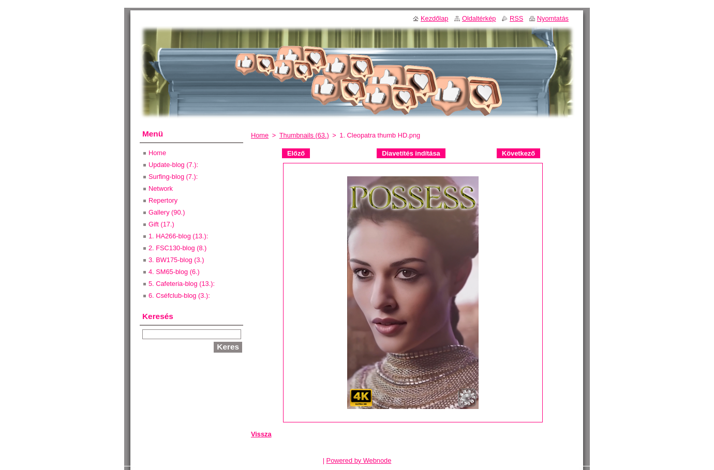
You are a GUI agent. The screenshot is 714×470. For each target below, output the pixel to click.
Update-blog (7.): (173, 165)
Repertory (162, 200)
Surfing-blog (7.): (173, 176)
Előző (296, 153)
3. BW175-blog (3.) (176, 260)
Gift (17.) (161, 224)
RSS (516, 18)
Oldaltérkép (479, 18)
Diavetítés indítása (411, 153)
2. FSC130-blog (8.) (177, 248)
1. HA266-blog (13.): (178, 236)
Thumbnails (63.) (304, 135)
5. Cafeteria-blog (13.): (181, 283)
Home (260, 135)
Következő (518, 153)
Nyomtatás (553, 18)
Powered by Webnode (359, 460)
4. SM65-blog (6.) (174, 272)
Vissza (261, 434)
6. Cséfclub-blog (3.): (179, 295)
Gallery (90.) (166, 212)
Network (160, 188)
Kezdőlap (434, 18)
